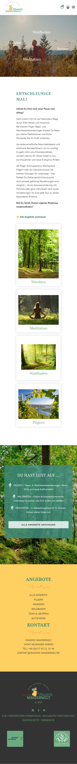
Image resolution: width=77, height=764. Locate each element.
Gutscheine (39, 618)
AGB (4, 715)
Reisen (62, 49)
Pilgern (38, 422)
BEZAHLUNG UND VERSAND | (59, 715)
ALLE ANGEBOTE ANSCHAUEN (38, 524)
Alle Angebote (38, 595)
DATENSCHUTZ (30, 720)
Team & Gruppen (38, 613)
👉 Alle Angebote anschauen (31, 216)
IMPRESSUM (48, 720)
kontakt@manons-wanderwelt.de (38, 652)
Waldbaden (41, 32)
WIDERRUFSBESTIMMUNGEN (24, 715)
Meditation (32, 59)
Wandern (15, 43)
